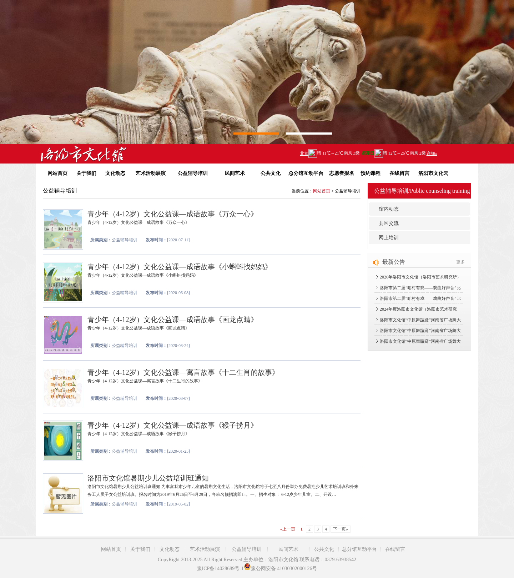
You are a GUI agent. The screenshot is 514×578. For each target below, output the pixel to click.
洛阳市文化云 (433, 173)
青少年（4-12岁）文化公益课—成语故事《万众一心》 (172, 214)
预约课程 (371, 173)
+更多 (459, 262)
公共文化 (271, 173)
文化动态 (115, 173)
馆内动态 (389, 209)
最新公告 (393, 262)
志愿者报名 (341, 173)
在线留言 (399, 173)
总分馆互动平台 (305, 173)
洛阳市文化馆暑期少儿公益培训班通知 (148, 478)
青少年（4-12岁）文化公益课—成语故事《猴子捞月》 (172, 425)
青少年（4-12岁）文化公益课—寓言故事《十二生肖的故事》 (183, 372)
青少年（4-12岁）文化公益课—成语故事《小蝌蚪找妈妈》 (179, 267)
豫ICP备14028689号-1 (220, 568)
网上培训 (389, 237)
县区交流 (389, 223)
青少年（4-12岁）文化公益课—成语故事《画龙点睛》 (172, 319)
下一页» (340, 529)
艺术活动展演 (151, 173)
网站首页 (57, 173)
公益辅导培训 (193, 173)
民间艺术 (235, 173)
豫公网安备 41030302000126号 (280, 568)
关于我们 (86, 173)
